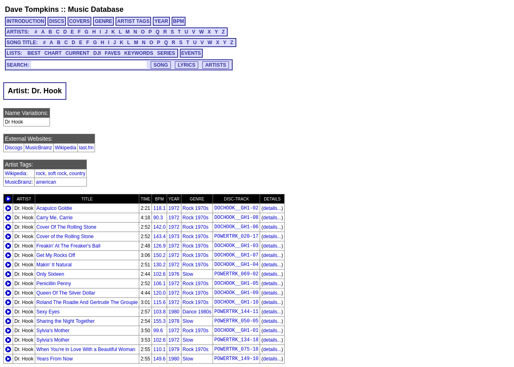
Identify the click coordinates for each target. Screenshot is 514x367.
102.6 (159, 274)
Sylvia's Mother (53, 330)
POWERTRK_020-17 (236, 236)
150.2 (159, 255)
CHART (52, 53)
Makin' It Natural (54, 265)
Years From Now (54, 359)
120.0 (159, 293)
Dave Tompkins (32, 9)
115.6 (159, 302)
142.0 (159, 227)
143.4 (159, 236)
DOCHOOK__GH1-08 (236, 218)
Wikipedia (65, 148)
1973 (173, 236)
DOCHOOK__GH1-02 (236, 208)
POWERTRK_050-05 (236, 321)
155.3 (159, 321)
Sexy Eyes (48, 312)
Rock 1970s (195, 208)
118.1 (159, 208)
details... (272, 208)
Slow (188, 274)
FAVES (112, 53)
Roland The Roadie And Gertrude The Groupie (87, 302)
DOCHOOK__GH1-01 (236, 330)
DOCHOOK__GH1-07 (236, 255)
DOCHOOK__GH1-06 (236, 227)
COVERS (79, 21)
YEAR (161, 21)
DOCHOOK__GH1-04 (236, 265)
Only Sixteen (50, 274)
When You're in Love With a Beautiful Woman (86, 349)
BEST (34, 53)
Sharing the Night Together (65, 321)
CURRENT (78, 53)
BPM (178, 21)
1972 (173, 208)
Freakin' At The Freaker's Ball (68, 246)
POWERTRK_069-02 (236, 274)
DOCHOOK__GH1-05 (236, 283)
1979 (173, 349)
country (77, 173)
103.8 (159, 312)
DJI (97, 53)
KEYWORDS (139, 53)
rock (40, 173)
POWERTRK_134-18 (236, 340)
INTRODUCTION (25, 21)
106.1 (159, 283)
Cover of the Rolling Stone (65, 236)
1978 (173, 321)
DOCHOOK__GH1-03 (236, 246)
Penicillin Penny (53, 283)
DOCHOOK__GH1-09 (236, 293)
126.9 (159, 246)
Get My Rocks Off (55, 255)
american (46, 182)
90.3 (158, 218)
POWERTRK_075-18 (236, 349)
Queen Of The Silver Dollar (65, 293)
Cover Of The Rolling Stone (66, 227)
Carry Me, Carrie (54, 218)
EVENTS (191, 53)
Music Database (96, 9)
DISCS (56, 21)
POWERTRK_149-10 (236, 359)
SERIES (166, 53)
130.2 (159, 265)
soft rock (57, 173)
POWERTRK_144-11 (236, 312)
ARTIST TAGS (133, 21)
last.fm (86, 148)
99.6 (158, 330)
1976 (173, 274)
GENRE (103, 21)
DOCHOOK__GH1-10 (236, 302)
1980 (173, 312)
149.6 (159, 359)
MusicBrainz (38, 148)
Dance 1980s (197, 312)
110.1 (159, 349)
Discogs (14, 148)
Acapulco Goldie (54, 208)
